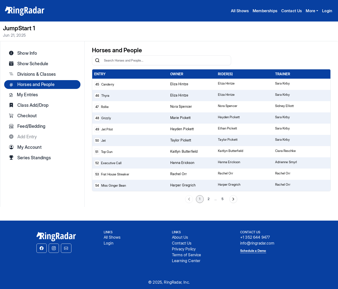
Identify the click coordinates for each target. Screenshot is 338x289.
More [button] (310, 10)
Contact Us (291, 10)
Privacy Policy (184, 248)
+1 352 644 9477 (255, 237)
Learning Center (186, 260)
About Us (180, 237)
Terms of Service (186, 254)
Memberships (265, 10)
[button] (41, 248)
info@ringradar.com (257, 243)
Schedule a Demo (253, 251)
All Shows (240, 10)
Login (327, 10)
